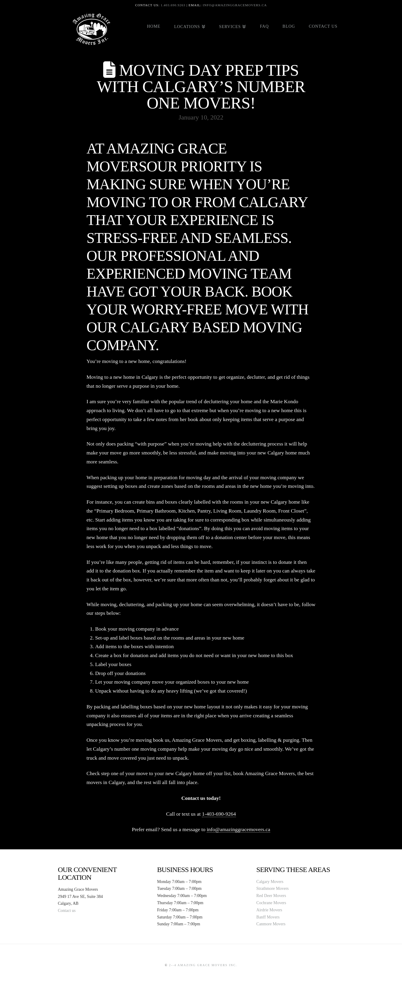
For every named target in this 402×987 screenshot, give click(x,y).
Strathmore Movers (272, 888)
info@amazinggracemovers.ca (235, 5)
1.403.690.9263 (173, 5)
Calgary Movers (270, 881)
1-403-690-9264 (219, 814)
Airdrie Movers (269, 910)
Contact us (67, 910)
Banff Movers (268, 917)
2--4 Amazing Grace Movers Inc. (203, 965)
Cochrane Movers (271, 903)
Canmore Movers (271, 924)
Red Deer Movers (271, 895)
